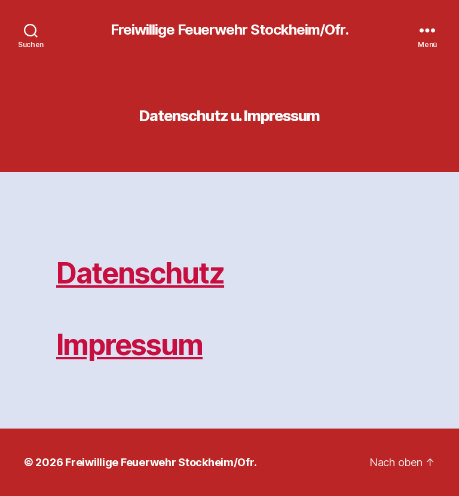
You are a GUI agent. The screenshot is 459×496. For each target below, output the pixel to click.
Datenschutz (140, 273)
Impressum (129, 344)
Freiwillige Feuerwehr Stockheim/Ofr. (229, 30)
